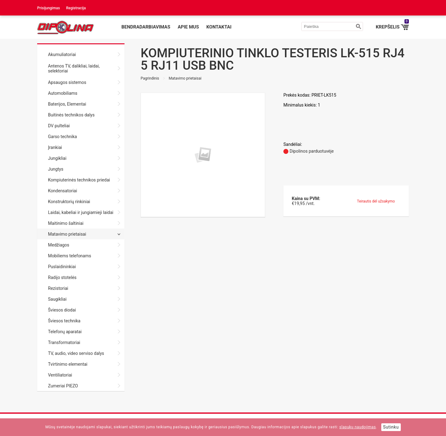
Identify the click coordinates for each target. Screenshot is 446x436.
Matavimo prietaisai (185, 78)
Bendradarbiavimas (145, 27)
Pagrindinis (150, 78)
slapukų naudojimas (357, 427)
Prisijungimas (48, 8)
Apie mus (188, 27)
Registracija (76, 8)
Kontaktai (218, 27)
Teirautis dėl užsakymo (376, 201)
